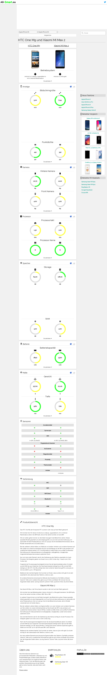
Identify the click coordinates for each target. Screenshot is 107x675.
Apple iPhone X (86, 99)
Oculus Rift (84, 192)
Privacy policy (23, 670)
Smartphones (5, 9)
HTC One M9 (34, 45)
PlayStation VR (85, 187)
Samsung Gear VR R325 (88, 182)
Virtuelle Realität (6, 12)
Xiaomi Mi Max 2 (61, 45)
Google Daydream (86, 190)
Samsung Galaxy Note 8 (88, 110)
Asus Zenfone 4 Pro (87, 102)
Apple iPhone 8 (86, 105)
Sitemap (3, 18)
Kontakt (3, 15)
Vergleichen (47, 35)
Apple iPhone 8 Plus (87, 107)
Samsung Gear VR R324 (88, 184)
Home (3, 6)
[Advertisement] (62, 16)
